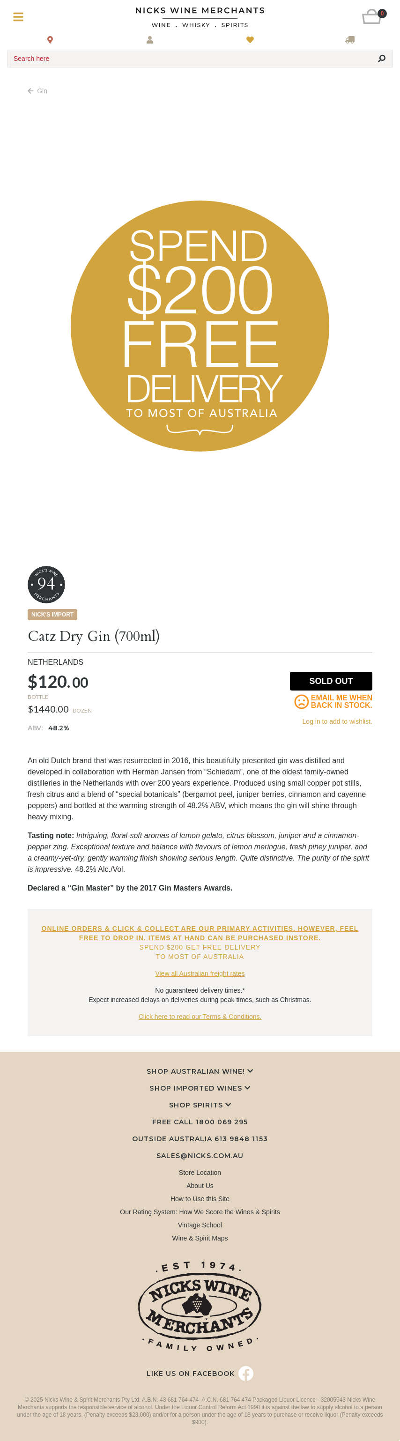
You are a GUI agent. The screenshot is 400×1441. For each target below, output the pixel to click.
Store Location (200, 1172)
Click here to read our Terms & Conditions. (200, 1016)
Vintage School (200, 1225)
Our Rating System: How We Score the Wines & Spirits (200, 1212)
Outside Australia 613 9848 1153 (199, 1139)
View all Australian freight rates (199, 973)
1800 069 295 (221, 1122)
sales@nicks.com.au (200, 1155)
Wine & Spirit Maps (200, 1238)
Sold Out (331, 681)
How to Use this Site (200, 1199)
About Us (200, 1185)
